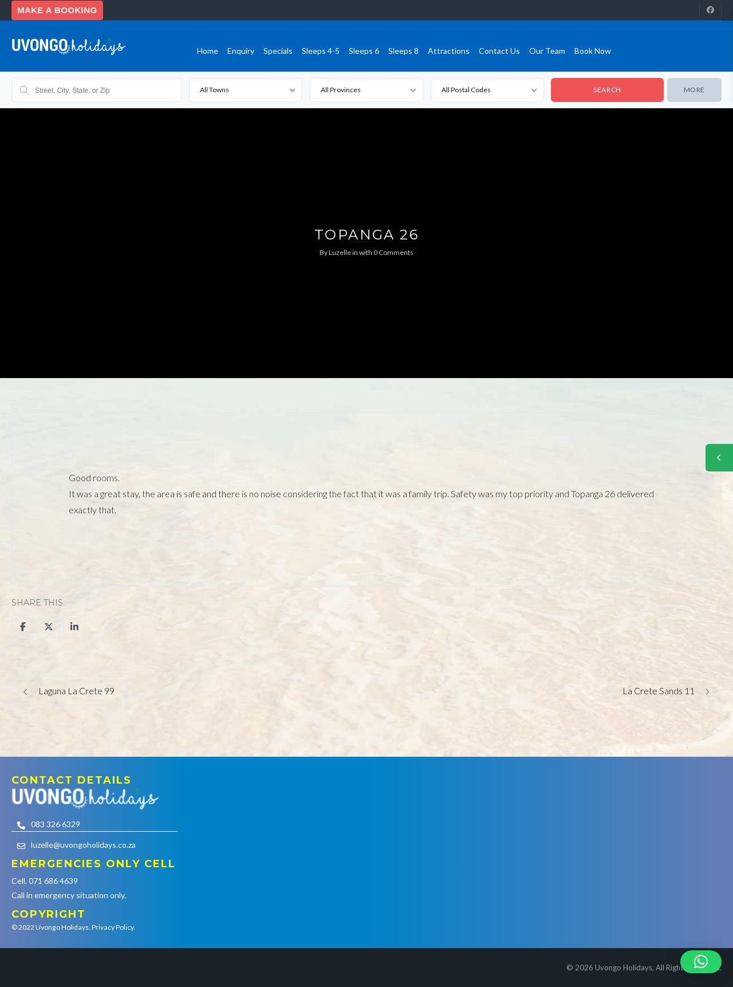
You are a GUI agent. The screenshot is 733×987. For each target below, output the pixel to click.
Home (207, 51)
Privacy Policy (112, 927)
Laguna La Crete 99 (69, 690)
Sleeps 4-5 (321, 51)
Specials (278, 51)
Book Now (592, 51)
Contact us (499, 51)
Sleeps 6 (364, 51)
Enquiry (240, 51)
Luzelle (340, 252)
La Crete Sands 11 (666, 690)
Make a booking (57, 10)
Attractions (449, 51)
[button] (701, 961)
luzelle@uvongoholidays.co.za (83, 845)
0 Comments (393, 252)
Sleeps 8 (403, 51)
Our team (547, 51)
